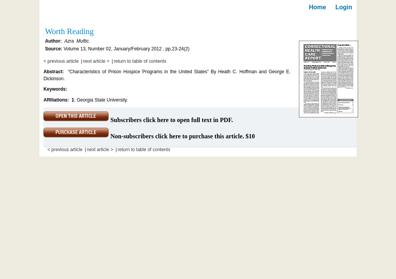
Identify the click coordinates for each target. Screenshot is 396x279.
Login (343, 7)
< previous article (61, 61)
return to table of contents (140, 61)
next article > (96, 61)
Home (317, 7)
